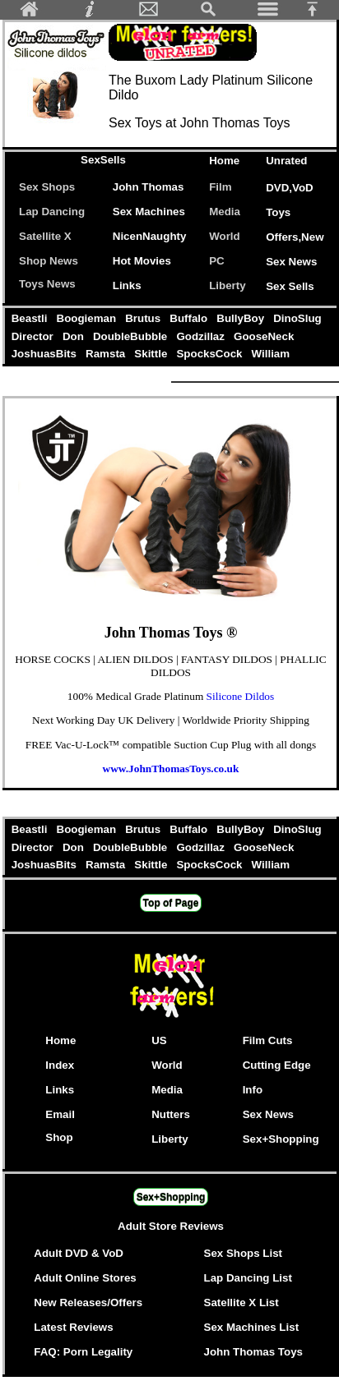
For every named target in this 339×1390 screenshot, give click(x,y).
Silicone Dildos (241, 696)
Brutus (145, 318)
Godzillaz (202, 336)
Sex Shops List (243, 1253)
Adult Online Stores (85, 1278)
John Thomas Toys (253, 1352)
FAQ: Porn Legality (83, 1352)
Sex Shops (47, 187)
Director (33, 336)
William (270, 354)
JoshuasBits (45, 354)
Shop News (48, 261)
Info (252, 1090)
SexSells (103, 160)
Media (224, 211)
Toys (278, 212)
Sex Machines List (252, 1327)
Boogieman (88, 318)
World (224, 236)
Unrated (286, 160)
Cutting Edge (277, 1065)
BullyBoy (242, 318)
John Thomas (148, 187)
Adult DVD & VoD (78, 1253)
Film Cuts (268, 1040)
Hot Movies (142, 261)
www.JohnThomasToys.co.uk (171, 768)
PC (219, 261)
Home (224, 160)
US (159, 1040)
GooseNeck (263, 336)
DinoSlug (297, 318)
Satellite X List (241, 1302)
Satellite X (45, 236)
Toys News (47, 284)
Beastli (30, 318)
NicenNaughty (150, 236)
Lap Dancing (52, 211)
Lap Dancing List (248, 1278)
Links (127, 285)
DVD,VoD (289, 188)
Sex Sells (290, 286)
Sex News (291, 261)
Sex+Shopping (281, 1139)
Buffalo (190, 318)
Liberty (227, 285)
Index (59, 1065)
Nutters (170, 1114)
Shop (58, 1137)
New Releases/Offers (88, 1302)
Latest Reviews (73, 1327)
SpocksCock (211, 354)
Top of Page (171, 903)
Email (60, 1114)
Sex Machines (149, 211)
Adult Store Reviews (171, 1226)
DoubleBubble (131, 336)
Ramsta (106, 354)
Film (220, 187)
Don (74, 336)
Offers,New (294, 237)
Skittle (153, 354)
